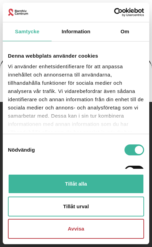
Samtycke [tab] (27, 31)
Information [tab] (76, 31)
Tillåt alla (76, 184)
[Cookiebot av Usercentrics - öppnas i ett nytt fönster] (114, 12)
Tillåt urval (76, 206)
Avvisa (76, 229)
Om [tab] (124, 31)
